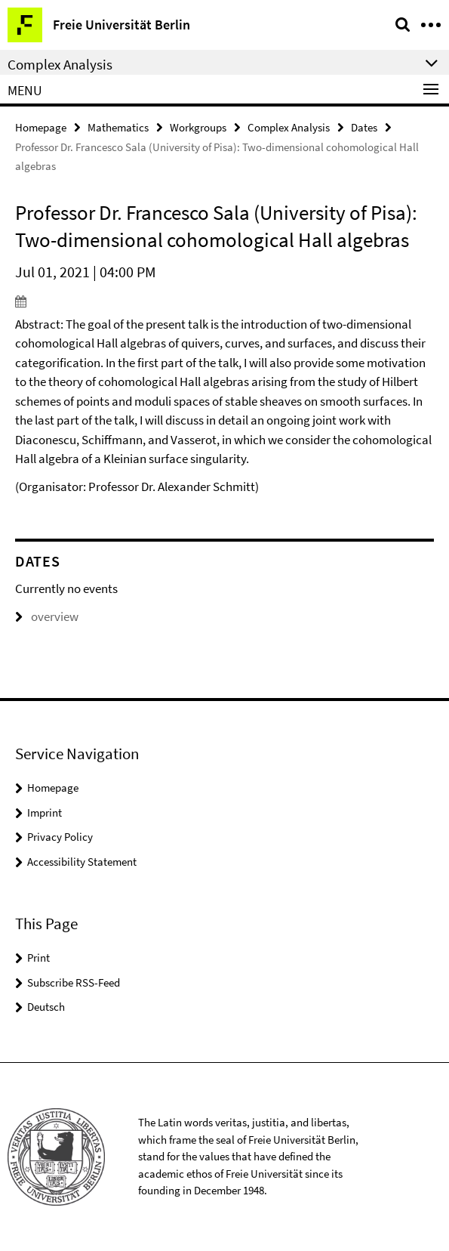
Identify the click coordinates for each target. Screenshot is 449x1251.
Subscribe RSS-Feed (73, 982)
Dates (364, 127)
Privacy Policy (60, 836)
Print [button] (38, 957)
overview (46, 616)
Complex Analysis (289, 127)
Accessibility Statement (82, 861)
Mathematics (118, 127)
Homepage (40, 127)
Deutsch (46, 1006)
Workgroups (198, 127)
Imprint (44, 812)
